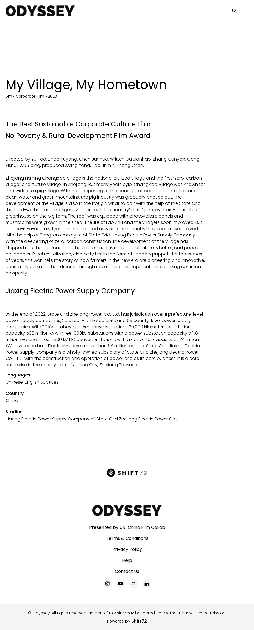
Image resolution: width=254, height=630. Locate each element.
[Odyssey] (127, 510)
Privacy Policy (127, 549)
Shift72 (139, 621)
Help (127, 560)
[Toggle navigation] (245, 11)
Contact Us (127, 571)
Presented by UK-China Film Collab (127, 527)
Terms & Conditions (127, 538)
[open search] (235, 10)
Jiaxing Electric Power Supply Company (70, 290)
